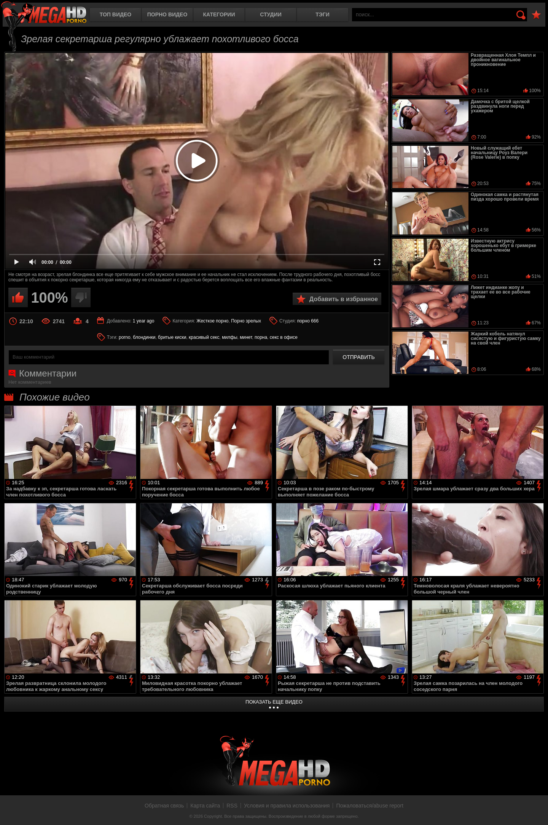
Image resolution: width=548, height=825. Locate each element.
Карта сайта (205, 806)
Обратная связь (164, 806)
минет (246, 337)
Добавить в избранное (343, 299)
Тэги (322, 14)
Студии (270, 14)
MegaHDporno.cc (43, 13)
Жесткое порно (212, 321)
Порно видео (167, 14)
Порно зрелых (246, 321)
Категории (219, 14)
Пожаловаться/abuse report (369, 806)
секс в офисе (284, 337)
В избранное (536, 15)
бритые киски (172, 337)
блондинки (144, 337)
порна (261, 337)
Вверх (536, 811)
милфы (229, 337)
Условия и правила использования (287, 806)
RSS (231, 806)
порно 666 (308, 321)
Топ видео (115, 14)
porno (125, 337)
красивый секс (204, 337)
